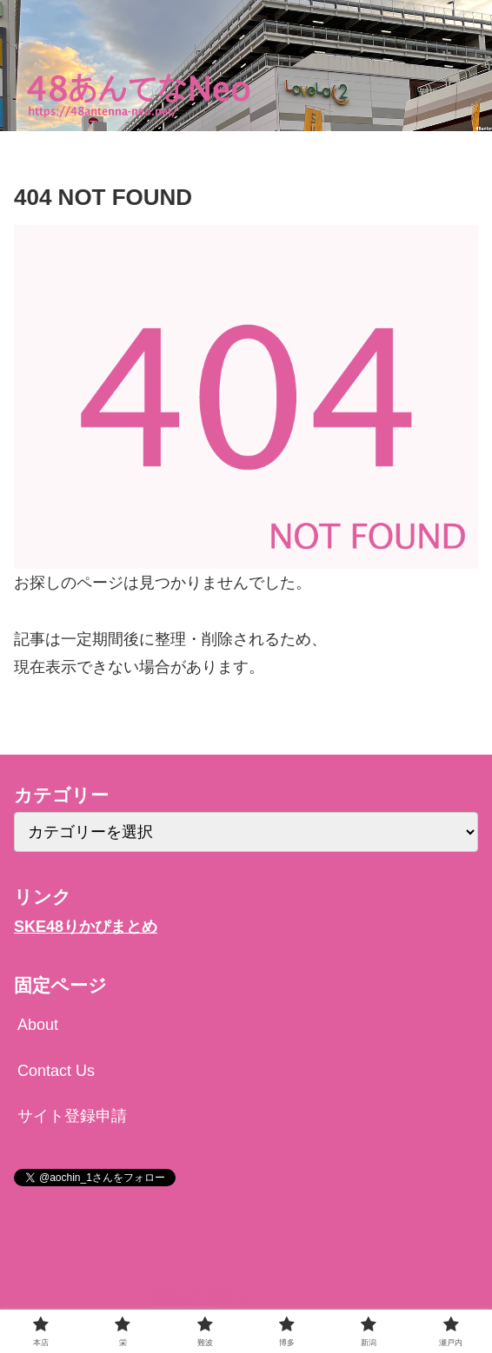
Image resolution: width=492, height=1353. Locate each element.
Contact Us (56, 1070)
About (37, 1024)
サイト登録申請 (72, 1116)
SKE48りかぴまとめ (85, 926)
